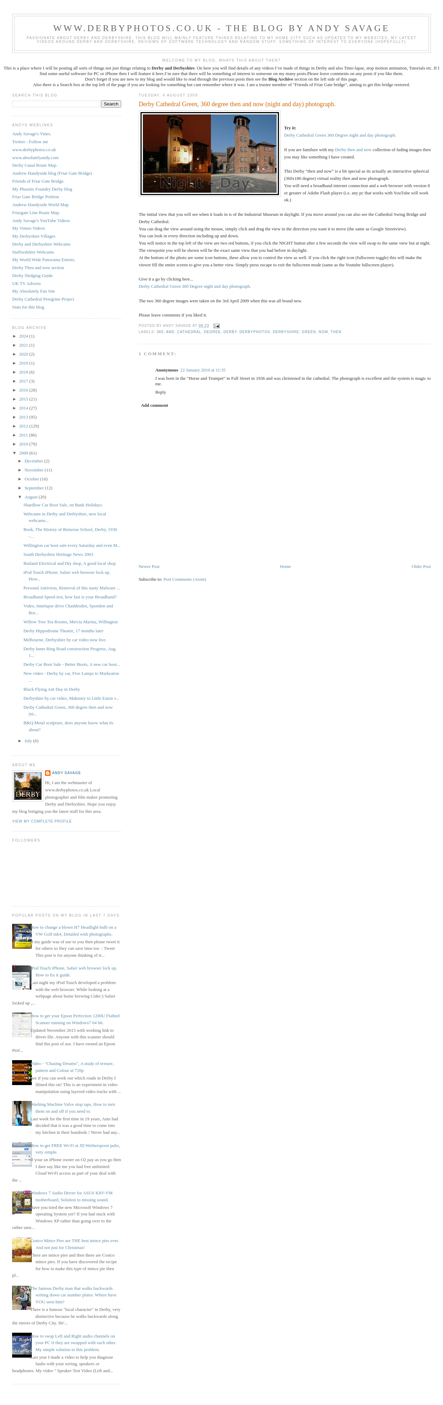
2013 (24, 417)
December (34, 460)
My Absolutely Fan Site (33, 291)
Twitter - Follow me (30, 141)
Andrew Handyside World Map (40, 204)
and (170, 332)
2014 (24, 408)
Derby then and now (353, 149)
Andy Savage (66, 773)
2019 (24, 363)
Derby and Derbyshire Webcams (41, 244)
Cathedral (189, 332)
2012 (24, 426)
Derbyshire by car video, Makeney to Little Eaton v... (71, 698)
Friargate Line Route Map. (36, 212)
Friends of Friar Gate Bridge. (38, 181)
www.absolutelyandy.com (35, 157)
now (323, 332)
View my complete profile (42, 821)
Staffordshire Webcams (33, 252)
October (32, 478)
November (35, 469)
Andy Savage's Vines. (31, 133)
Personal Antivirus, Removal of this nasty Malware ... (72, 587)
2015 (24, 399)
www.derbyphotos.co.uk (34, 149)
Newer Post (149, 566)
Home (285, 566)
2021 (24, 345)
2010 (24, 444)
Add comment (154, 405)
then (336, 332)
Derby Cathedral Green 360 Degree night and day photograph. (340, 135)
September (35, 487)
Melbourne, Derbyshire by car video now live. (65, 639)
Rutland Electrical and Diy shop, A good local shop (70, 563)
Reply (160, 392)
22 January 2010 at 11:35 (203, 370)
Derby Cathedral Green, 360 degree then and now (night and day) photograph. (237, 104)
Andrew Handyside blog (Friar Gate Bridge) (52, 173)
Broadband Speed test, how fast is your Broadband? (70, 596)
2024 (24, 336)
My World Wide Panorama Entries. (43, 259)
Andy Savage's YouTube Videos (41, 220)
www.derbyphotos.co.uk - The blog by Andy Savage (221, 28)
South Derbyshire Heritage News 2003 (58, 554)
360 (160, 332)
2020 (24, 354)
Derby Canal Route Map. (34, 165)
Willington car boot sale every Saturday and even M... (72, 545)
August (32, 496)
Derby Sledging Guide (32, 275)
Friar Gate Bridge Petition (35, 196)
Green (309, 332)
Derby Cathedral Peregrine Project (43, 299)
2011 (24, 435)
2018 (24, 372)
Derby (230, 332)
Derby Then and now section (38, 267)
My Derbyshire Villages (33, 236)
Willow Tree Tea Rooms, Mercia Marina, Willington (71, 621)
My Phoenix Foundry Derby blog (42, 189)
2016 (24, 390)
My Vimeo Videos (28, 228)
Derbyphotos (254, 332)
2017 (24, 381)
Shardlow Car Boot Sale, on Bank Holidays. (63, 504)
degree (212, 332)
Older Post (421, 566)
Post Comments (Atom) (184, 579)
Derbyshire (286, 332)
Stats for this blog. (28, 307)
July (29, 740)
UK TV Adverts (26, 283)
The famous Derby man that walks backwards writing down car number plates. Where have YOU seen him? (73, 1295)
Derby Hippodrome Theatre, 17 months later (64, 630)
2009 (24, 453)
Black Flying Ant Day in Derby (52, 689)
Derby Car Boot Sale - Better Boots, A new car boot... (72, 664)
